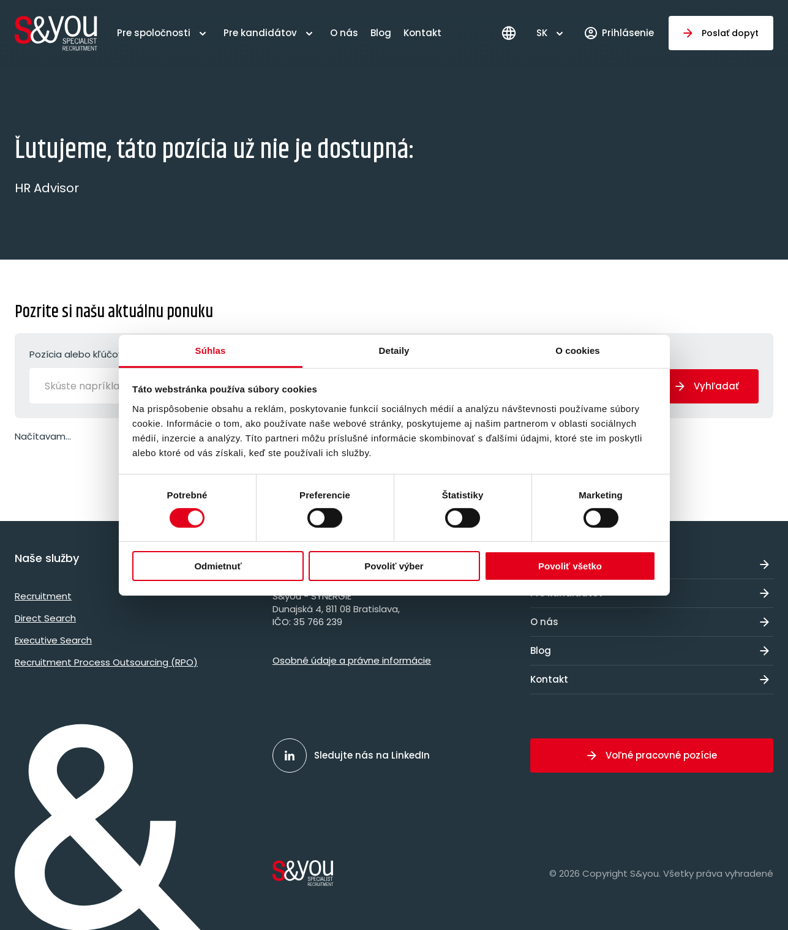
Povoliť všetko (570, 566)
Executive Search (53, 640)
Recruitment (43, 596)
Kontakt (422, 32)
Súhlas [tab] (210, 350)
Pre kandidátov (260, 32)
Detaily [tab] (394, 350)
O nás (344, 32)
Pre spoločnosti (153, 32)
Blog (380, 32)
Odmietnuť (217, 566)
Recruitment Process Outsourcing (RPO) (106, 662)
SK (541, 32)
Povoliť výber (393, 566)
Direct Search (45, 618)
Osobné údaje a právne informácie (351, 660)
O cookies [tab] (577, 350)
